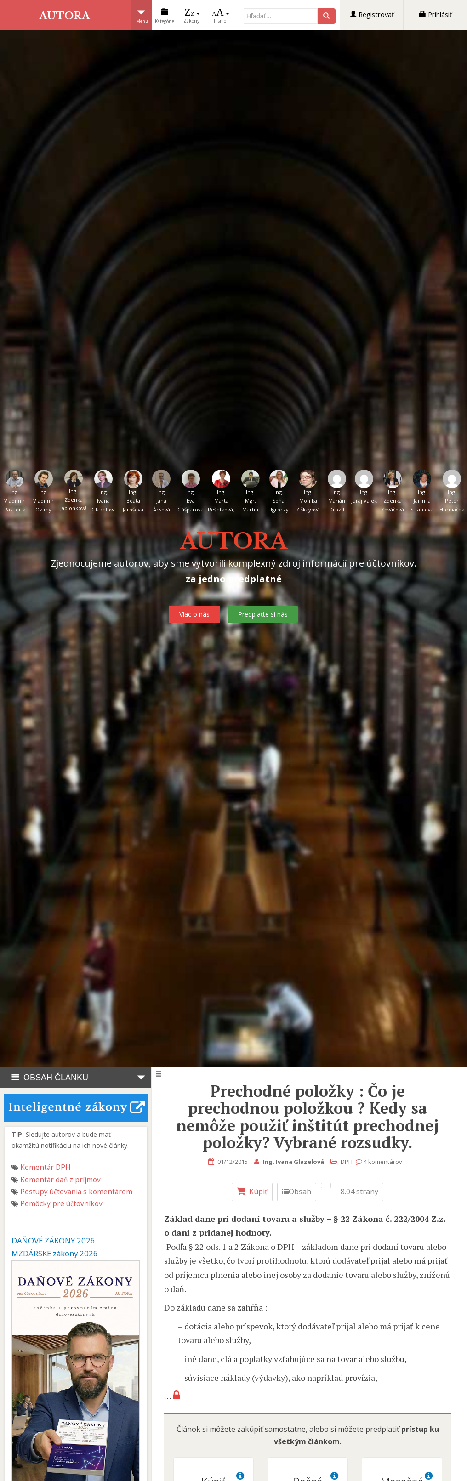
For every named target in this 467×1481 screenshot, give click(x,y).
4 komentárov (384, 1162)
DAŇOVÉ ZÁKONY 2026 (53, 1240)
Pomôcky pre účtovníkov (61, 1204)
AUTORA (65, 15)
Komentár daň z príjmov (60, 1180)
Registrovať (372, 14)
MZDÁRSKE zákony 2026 (54, 1253)
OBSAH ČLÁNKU (75, 1077)
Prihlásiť (435, 14)
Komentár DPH (45, 1167)
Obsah (298, 1191)
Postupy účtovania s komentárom (76, 1192)
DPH (348, 1162)
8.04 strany (361, 1191)
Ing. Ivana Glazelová (295, 1162)
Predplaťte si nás (263, 614)
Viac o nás (194, 614)
